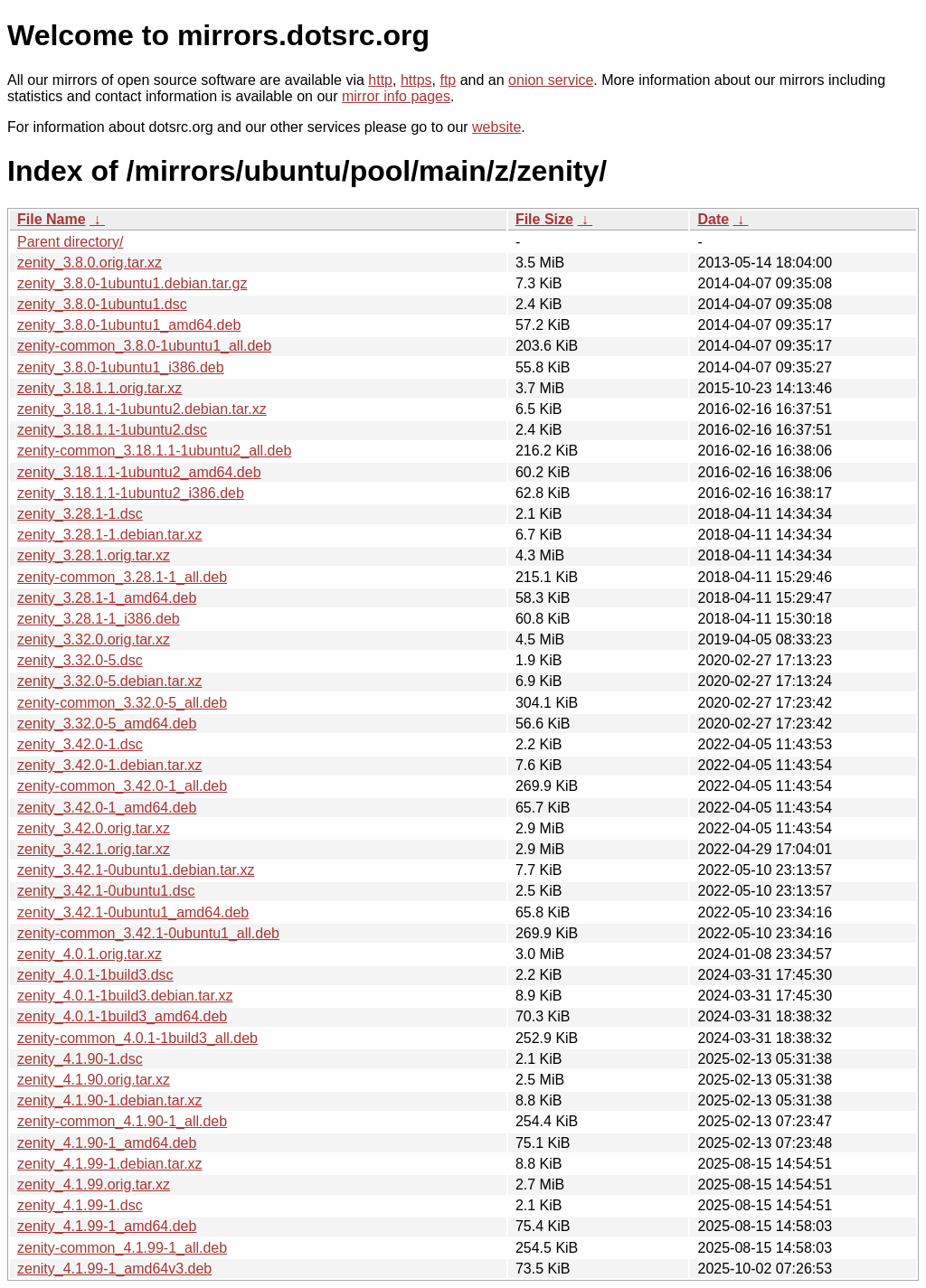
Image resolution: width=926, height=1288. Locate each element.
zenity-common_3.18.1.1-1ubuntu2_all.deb (154, 450)
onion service (550, 80)
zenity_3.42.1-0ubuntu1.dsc (106, 890)
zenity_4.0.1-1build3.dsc (95, 974)
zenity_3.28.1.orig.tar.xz (93, 555)
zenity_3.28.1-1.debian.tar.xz (110, 534)
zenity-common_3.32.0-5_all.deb (122, 702)
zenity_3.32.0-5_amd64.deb (106, 723)
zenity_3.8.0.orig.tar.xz (89, 262)
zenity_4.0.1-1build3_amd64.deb (122, 1016)
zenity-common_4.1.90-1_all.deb (122, 1121)
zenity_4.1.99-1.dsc (80, 1205)
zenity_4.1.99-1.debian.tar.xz (110, 1163)
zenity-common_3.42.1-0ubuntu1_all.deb (148, 933)
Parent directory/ (70, 241)
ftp (447, 80)
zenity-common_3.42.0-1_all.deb (122, 786)
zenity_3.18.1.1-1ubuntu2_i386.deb (130, 493)
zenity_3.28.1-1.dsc (80, 514)
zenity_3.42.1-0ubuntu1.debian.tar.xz (135, 870)
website (496, 127)
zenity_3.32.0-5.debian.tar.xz (110, 681)
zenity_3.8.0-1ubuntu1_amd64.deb (129, 325)
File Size (544, 219)
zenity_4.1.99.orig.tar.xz (93, 1184)
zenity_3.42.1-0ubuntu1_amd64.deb (133, 912)
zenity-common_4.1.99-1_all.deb (122, 1247)
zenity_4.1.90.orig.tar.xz (93, 1079)
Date (713, 219)
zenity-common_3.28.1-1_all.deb (122, 577)
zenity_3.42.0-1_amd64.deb (106, 807)
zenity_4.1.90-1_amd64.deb (106, 1143)
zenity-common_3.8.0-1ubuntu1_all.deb (144, 345)
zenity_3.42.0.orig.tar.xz (93, 828)
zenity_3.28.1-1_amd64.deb (106, 598)
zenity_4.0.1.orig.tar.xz (89, 954)
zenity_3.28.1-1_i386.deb (98, 618)
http (380, 80)
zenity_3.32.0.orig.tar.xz (93, 639)
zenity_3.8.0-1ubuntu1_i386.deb (120, 367)
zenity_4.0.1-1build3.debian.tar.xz (124, 995)
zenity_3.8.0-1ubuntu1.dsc (102, 304)
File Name (51, 219)
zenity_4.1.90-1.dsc (80, 1059)
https (416, 80)
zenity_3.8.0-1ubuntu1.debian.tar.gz (132, 283)
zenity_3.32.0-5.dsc (80, 660)
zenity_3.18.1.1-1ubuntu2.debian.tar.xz (142, 409)
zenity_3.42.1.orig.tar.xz (93, 849)
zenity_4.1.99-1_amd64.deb (106, 1226)
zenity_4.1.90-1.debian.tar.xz (110, 1100)
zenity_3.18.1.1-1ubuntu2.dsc (112, 429)
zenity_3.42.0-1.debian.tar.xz (110, 765)
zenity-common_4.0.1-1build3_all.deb (137, 1038)
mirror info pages (396, 96)
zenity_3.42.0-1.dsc (80, 744)
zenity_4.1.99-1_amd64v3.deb (114, 1268)
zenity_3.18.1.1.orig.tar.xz (99, 388)
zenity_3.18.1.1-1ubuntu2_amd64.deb (139, 472)
